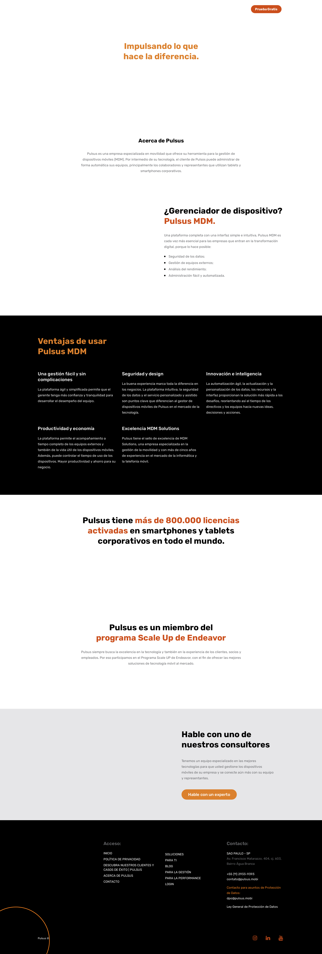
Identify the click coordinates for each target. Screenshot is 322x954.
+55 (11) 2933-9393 (240, 874)
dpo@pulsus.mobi (239, 898)
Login (169, 884)
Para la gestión (178, 872)
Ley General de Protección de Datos (252, 907)
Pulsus (42, 938)
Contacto (111, 881)
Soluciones (174, 854)
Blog (169, 866)
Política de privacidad (122, 859)
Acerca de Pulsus (118, 876)
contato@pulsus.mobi (242, 879)
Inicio (108, 853)
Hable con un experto (209, 794)
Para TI (171, 860)
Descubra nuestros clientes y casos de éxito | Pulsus (129, 867)
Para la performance (183, 878)
